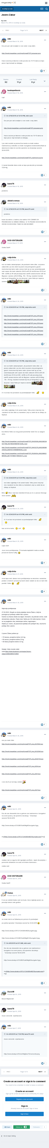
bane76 (10, 184)
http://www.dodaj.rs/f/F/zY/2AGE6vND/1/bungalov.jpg (23, 837)
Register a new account (24, 1099)
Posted (15, 41)
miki (5, 21)
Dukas (10, 893)
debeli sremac (13, 201)
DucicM (10, 992)
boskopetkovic (13, 90)
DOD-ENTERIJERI (14, 240)
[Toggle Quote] (5, 116)
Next (42, 30)
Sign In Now (24, 1114)
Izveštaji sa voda (19, 23)
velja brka (11, 257)
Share (7, 1127)
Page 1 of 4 (24, 30)
